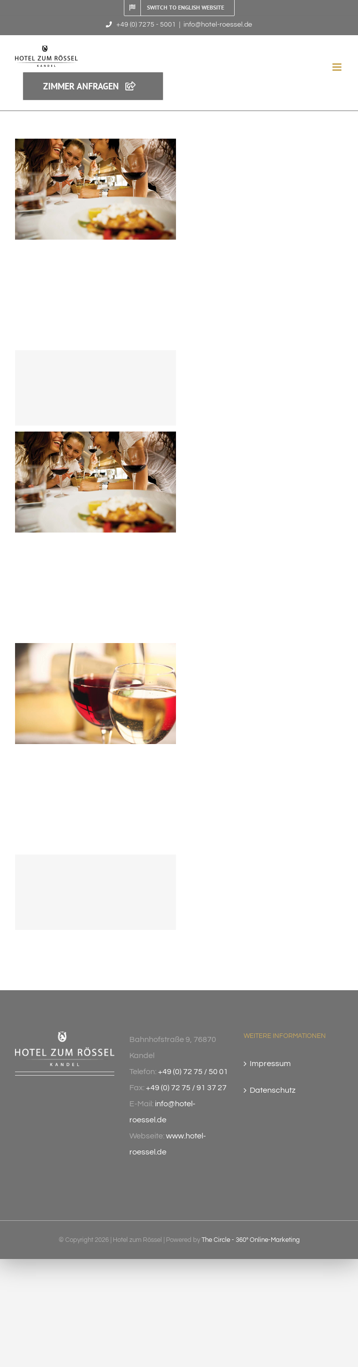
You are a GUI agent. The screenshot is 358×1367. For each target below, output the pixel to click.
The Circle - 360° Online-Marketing (251, 1239)
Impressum (270, 1064)
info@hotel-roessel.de (218, 24)
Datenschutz (272, 1090)
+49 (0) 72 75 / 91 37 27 (186, 1088)
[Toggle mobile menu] (337, 67)
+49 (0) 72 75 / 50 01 (193, 1072)
